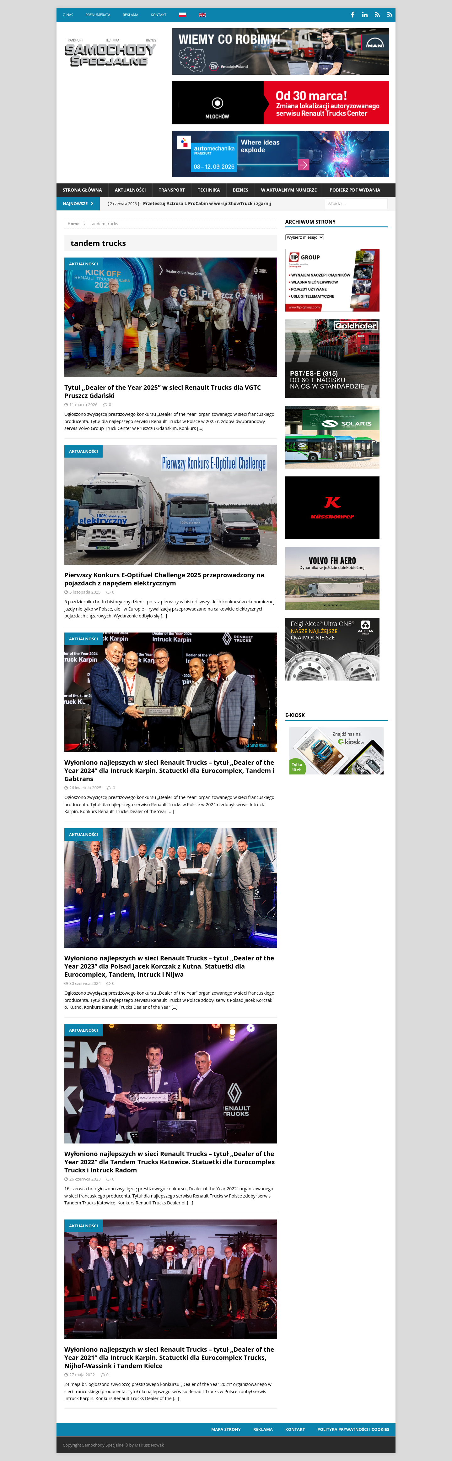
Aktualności (130, 190)
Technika (209, 190)
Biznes (240, 190)
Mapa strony (226, 1429)
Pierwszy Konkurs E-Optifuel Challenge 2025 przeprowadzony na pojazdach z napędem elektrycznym (164, 579)
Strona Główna (82, 190)
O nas (68, 14)
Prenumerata (98, 14)
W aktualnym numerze (289, 190)
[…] (200, 428)
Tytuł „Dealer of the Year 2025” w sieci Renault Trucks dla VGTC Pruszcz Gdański (162, 391)
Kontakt (158, 14)
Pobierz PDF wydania (355, 190)
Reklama (130, 14)
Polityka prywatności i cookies (353, 1429)
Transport (172, 190)
